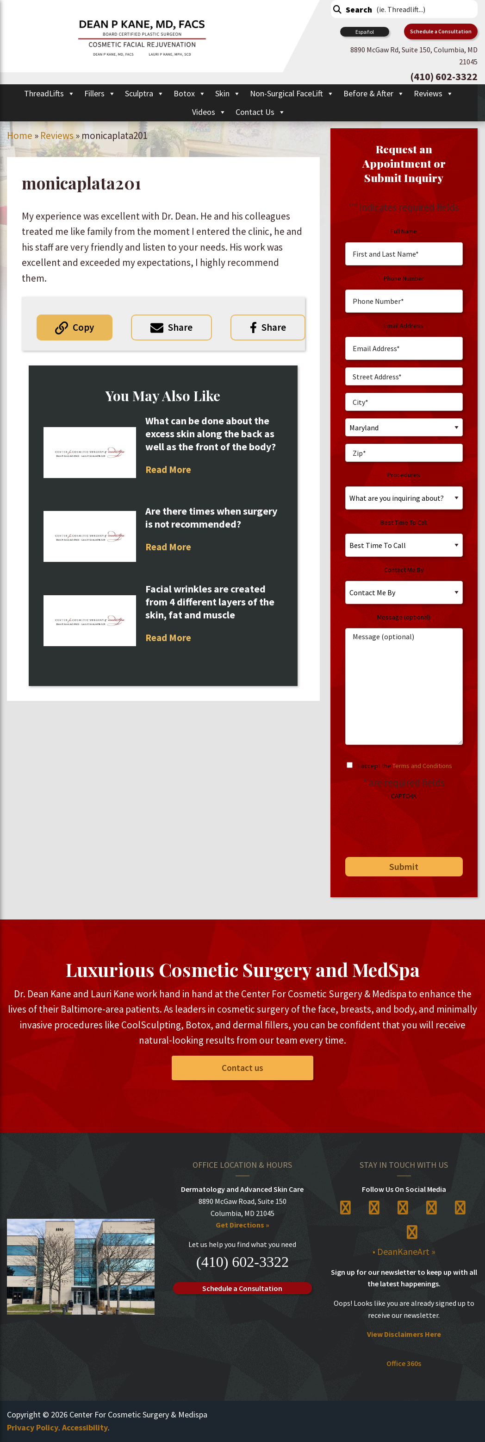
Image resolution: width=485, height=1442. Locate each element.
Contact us (242, 1067)
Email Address (403, 325)
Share (180, 327)
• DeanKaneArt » (404, 1251)
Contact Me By (404, 570)
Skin (228, 93)
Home (19, 135)
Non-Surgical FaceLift (292, 93)
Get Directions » (242, 1224)
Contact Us (261, 112)
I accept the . (406, 766)
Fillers (100, 93)
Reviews (434, 93)
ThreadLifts (49, 93)
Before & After (373, 93)
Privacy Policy (32, 1427)
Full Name (404, 231)
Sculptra (144, 93)
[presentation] (408, 825)
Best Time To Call (403, 522)
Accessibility (85, 1427)
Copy (83, 327)
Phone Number (404, 278)
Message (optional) (403, 617)
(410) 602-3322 (242, 1261)
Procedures (403, 475)
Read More (168, 469)
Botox (190, 93)
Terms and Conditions (422, 766)
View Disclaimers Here (404, 1334)
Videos (209, 112)
